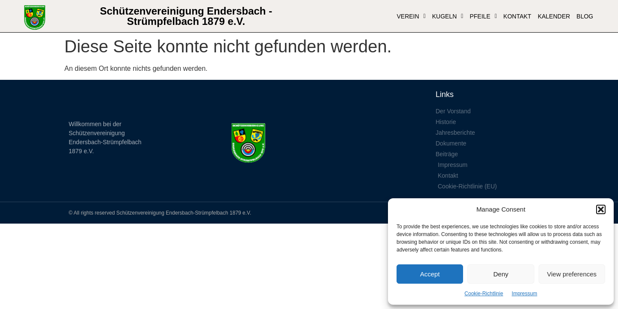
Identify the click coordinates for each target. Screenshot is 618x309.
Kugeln (448, 16)
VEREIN (411, 16)
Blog (584, 16)
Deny (500, 274)
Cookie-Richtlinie (483, 294)
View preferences (572, 274)
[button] (601, 209)
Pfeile (483, 16)
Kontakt (517, 16)
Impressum (524, 294)
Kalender (554, 16)
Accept (430, 274)
